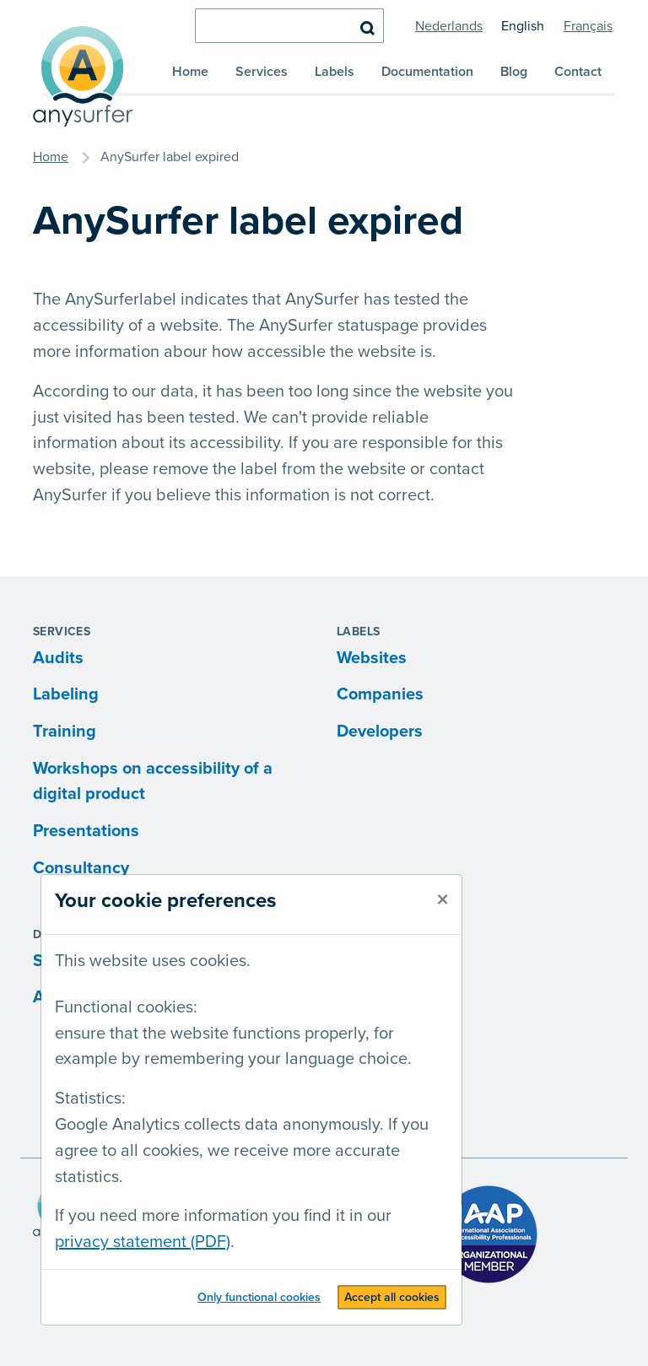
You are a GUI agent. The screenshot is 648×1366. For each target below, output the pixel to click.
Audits (58, 658)
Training (64, 731)
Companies (380, 694)
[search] (289, 26)
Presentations (86, 831)
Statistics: (90, 1098)
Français (588, 26)
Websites (372, 658)
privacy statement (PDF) (142, 1242)
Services (261, 71)
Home (190, 71)
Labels (334, 71)
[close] (443, 900)
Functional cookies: (126, 1007)
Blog (513, 71)
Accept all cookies (392, 1297)
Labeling (66, 694)
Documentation (427, 71)
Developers (380, 731)
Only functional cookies (259, 1297)
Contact (578, 71)
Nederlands (449, 26)
